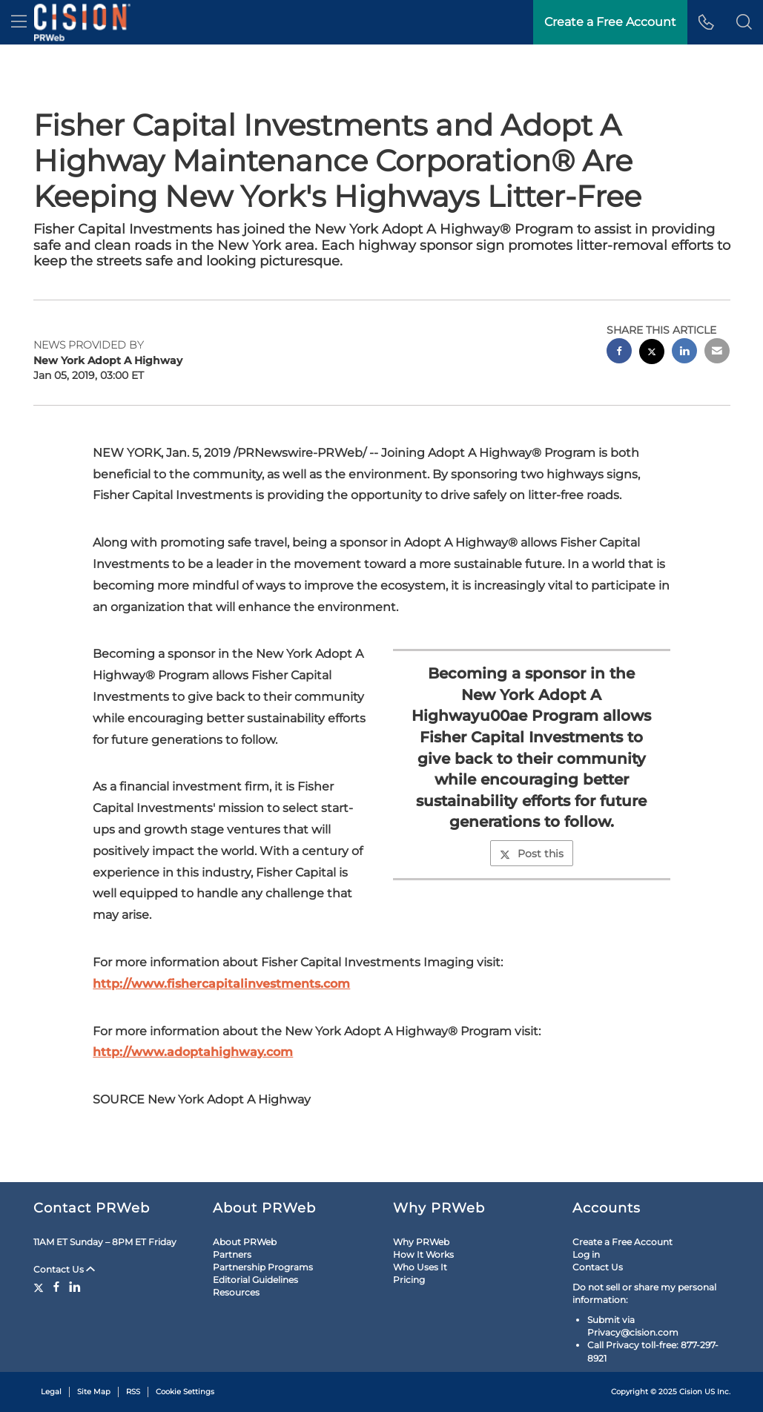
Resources (236, 1292)
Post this (532, 853)
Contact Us (64, 1269)
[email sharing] (717, 352)
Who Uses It (420, 1267)
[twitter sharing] (651, 353)
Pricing (409, 1279)
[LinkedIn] (75, 1286)
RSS (133, 1391)
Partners (232, 1254)
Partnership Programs (263, 1267)
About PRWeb (245, 1241)
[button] (744, 22)
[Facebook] (56, 1286)
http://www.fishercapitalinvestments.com (221, 984)
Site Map (93, 1391)
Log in (586, 1254)
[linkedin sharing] (684, 352)
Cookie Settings (185, 1391)
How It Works (423, 1254)
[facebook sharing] (619, 352)
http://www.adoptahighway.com (193, 1052)
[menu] (19, 22)
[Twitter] (40, 1286)
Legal (51, 1391)
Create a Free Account (610, 22)
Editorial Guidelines (255, 1279)
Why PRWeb (421, 1241)
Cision (690, 1391)
